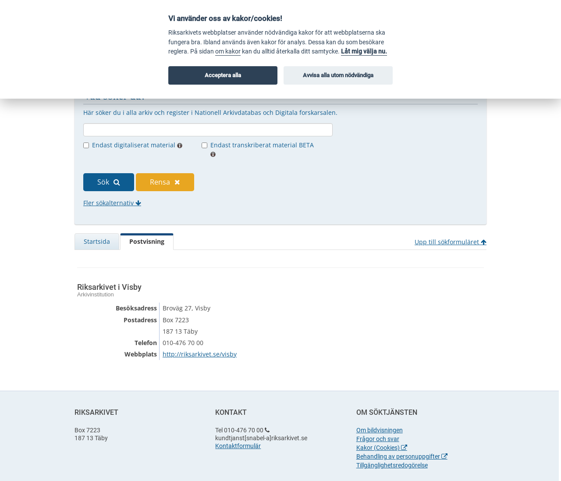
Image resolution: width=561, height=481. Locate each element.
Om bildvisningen (379, 430)
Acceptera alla (223, 75)
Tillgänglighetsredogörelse (392, 465)
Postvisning (146, 241)
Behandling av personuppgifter (401, 456)
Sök (108, 182)
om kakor (228, 51)
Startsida (97, 241)
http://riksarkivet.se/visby (200, 354)
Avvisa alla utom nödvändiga (338, 75)
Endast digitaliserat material (137, 145)
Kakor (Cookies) (381, 447)
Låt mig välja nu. (364, 51)
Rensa (165, 182)
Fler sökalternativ (112, 203)
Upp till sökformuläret (450, 242)
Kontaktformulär (238, 445)
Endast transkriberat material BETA (262, 149)
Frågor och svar (377, 438)
